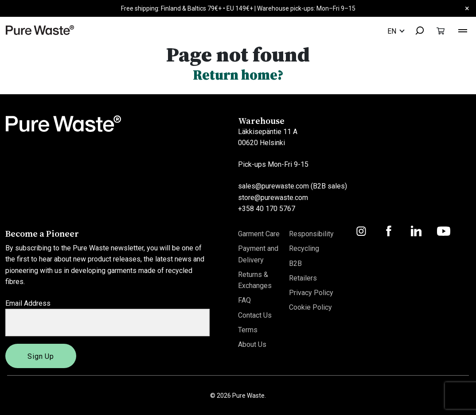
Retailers (303, 278)
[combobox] (415, 31)
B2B (295, 263)
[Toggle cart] (440, 31)
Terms (248, 330)
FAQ (244, 300)
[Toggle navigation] (463, 30)
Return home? (238, 74)
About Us (252, 345)
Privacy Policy (311, 293)
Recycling (304, 249)
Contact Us (255, 315)
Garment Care (259, 234)
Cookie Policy (310, 308)
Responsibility (311, 234)
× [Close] (467, 8)
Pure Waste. (249, 395)
